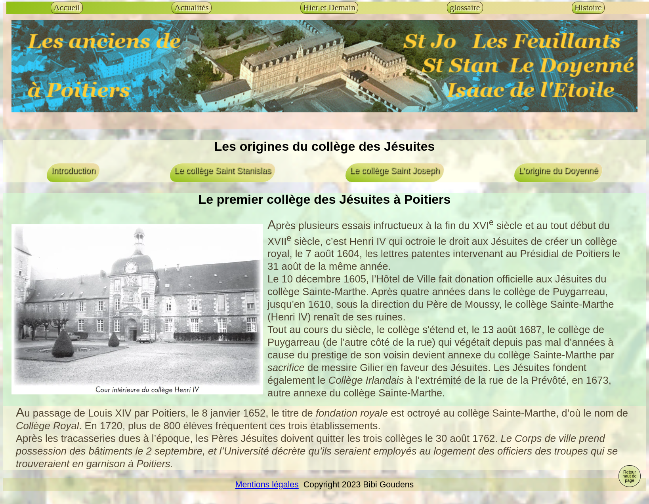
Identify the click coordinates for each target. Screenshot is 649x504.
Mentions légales (267, 484)
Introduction (73, 170)
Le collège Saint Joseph (394, 170)
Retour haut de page (629, 476)
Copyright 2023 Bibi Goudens (356, 484)
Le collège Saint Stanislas (222, 170)
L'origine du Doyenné (558, 170)
